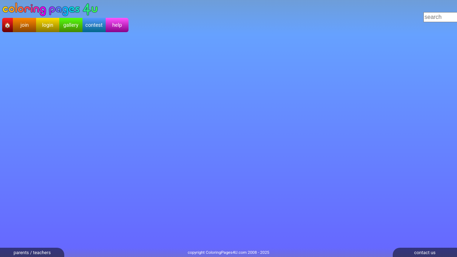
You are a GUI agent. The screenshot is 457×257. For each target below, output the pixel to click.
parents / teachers (32, 252)
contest (93, 25)
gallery (70, 25)
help (117, 25)
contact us (425, 252)
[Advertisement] (261, 17)
